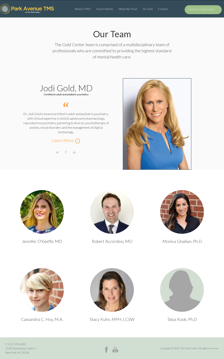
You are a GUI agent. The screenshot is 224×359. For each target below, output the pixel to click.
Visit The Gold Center (201, 9)
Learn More (63, 140)
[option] (112, 119)
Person (42, 210)
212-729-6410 (17, 344)
